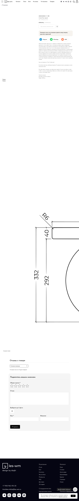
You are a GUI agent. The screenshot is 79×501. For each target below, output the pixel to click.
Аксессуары (63, 472)
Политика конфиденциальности (68, 491)
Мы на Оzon (42, 474)
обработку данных (63, 496)
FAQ (40, 479)
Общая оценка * (15, 383)
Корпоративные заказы (45, 491)
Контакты (41, 472)
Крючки (62, 477)
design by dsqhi (9, 470)
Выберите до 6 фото (16, 407)
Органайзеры (63, 474)
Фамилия (43, 416)
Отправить (15, 427)
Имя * (12, 416)
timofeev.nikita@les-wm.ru (11, 489)
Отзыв (12, 391)
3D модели (42, 484)
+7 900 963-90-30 (9, 486)
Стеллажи (62, 479)
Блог (40, 469)
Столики (62, 469)
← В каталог (4, 5)
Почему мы (42, 477)
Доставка (41, 482)
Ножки (61, 482)
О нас (40, 467)
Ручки (61, 467)
